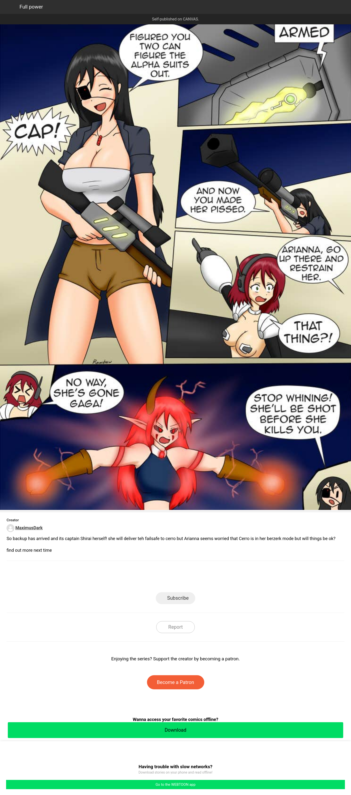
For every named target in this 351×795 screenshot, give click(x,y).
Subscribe (178, 598)
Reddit (219, 578)
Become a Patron (175, 682)
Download (175, 730)
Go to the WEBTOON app (175, 784)
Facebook (153, 578)
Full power (31, 7)
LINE (131, 578)
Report (175, 627)
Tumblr (197, 578)
